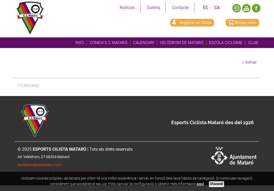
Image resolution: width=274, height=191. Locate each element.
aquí (200, 184)
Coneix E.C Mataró (108, 42)
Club (253, 42)
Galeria (153, 7)
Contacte (180, 7)
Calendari (143, 42)
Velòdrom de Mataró (181, 42)
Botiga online (245, 22)
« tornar (249, 62)
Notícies (127, 7)
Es (205, 7)
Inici (79, 42)
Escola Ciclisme (225, 42)
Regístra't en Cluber (195, 22)
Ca (217, 7)
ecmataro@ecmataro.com (39, 165)
